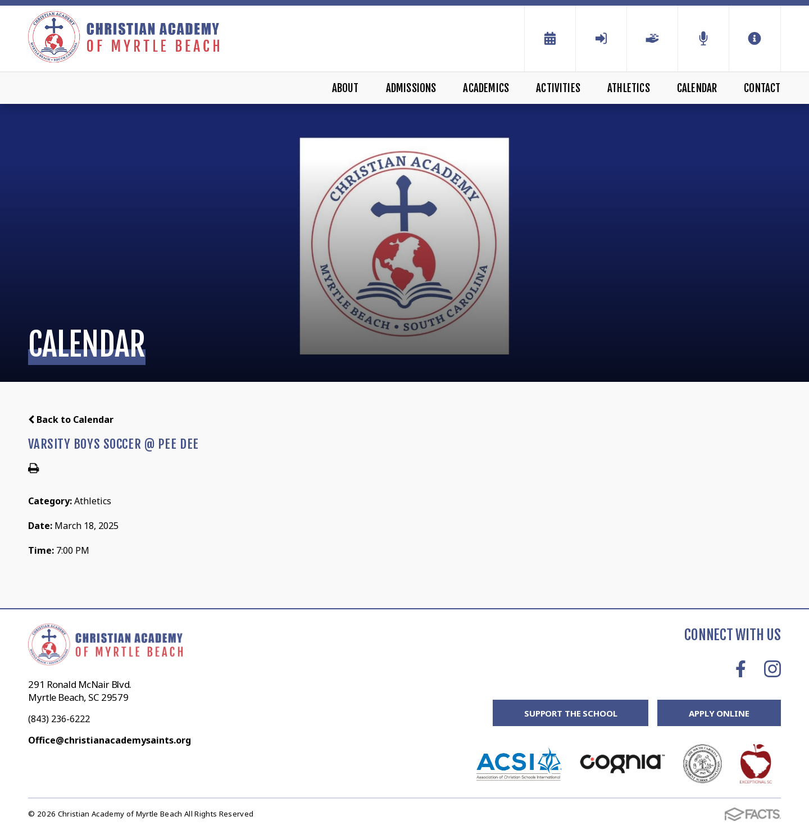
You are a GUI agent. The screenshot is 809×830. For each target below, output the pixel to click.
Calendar (697, 88)
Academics (486, 88)
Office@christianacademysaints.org (109, 740)
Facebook (740, 668)
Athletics (628, 88)
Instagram (772, 668)
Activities (558, 88)
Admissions (411, 88)
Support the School (570, 713)
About (345, 88)
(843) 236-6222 (59, 719)
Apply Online (719, 713)
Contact (762, 88)
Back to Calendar (70, 419)
